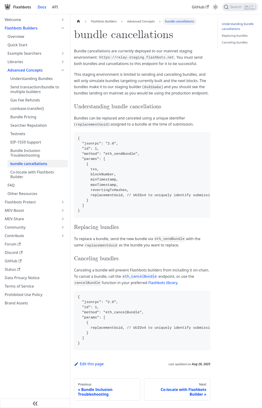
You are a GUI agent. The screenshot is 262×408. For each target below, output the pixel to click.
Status (12, 269)
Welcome (13, 19)
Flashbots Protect (20, 202)
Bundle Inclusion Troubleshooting (25, 153)
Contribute (14, 235)
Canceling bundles (234, 42)
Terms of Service (19, 286)
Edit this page (89, 363)
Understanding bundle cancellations (238, 26)
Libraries (15, 61)
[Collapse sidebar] (35, 403)
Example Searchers (24, 53)
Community (15, 227)
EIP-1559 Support (25, 142)
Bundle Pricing (23, 116)
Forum (13, 244)
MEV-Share (14, 218)
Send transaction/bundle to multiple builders (34, 89)
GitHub (200, 7)
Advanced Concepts (25, 70)
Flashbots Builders (21, 28)
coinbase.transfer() (27, 108)
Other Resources (22, 193)
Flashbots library (162, 282)
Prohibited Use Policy (23, 294)
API (55, 7)
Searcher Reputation (28, 125)
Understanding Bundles (31, 78)
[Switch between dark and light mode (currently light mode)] (215, 7)
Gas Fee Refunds (25, 100)
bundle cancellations (28, 163)
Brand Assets (16, 303)
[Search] (240, 7)
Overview (15, 36)
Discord (13, 252)
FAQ (11, 185)
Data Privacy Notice (22, 277)
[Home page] (78, 21)
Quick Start (17, 44)
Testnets (17, 133)
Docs (42, 7)
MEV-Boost (14, 210)
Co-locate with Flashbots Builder (32, 174)
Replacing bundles (234, 35)
